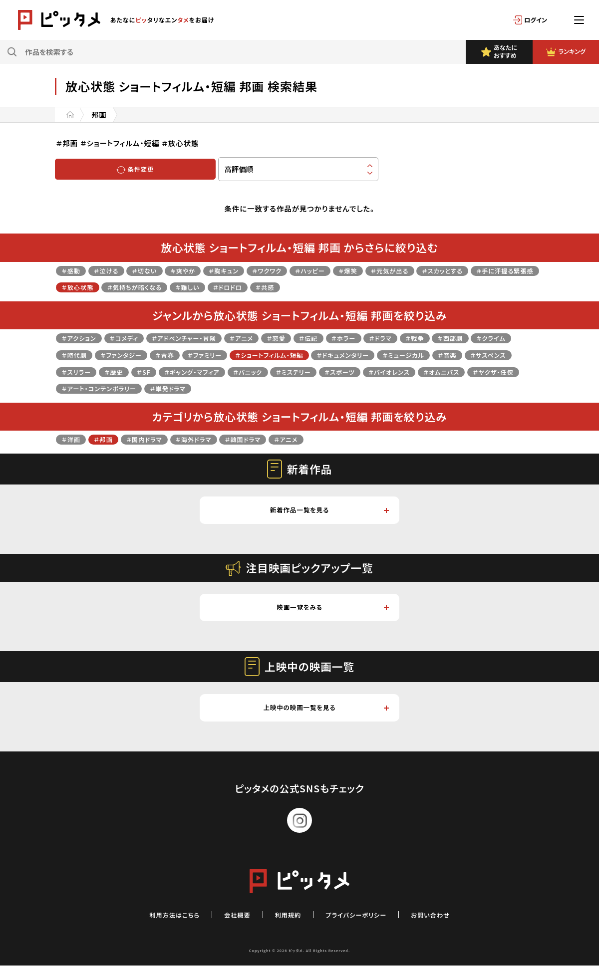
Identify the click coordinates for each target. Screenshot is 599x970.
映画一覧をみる (332, 610)
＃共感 (374, 286)
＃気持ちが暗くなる (227, 286)
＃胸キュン (245, 270)
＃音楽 (73, 371)
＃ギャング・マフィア (301, 371)
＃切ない (155, 270)
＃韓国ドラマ (267, 439)
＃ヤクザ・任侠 (204, 388)
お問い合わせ (444, 919)
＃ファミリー (272, 354)
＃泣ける (112, 270)
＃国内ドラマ (155, 439)
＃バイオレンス (86, 388)
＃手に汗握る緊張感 (95, 286)
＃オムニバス (146, 388)
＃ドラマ (423, 337)
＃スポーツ (469, 371)
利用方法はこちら (161, 919)
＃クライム (79, 354)
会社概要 (231, 919)
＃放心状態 (161, 286)
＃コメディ (133, 337)
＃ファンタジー (178, 354)
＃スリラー (171, 371)
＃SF (247, 371)
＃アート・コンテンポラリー (286, 388)
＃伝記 (342, 337)
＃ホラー (381, 337)
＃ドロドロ (332, 286)
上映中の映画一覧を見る (325, 712)
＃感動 (73, 270)
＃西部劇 (501, 337)
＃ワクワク (293, 270)
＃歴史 (214, 371)
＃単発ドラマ (364, 388)
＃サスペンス (119, 371)
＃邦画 (109, 439)
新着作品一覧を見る (328, 510)
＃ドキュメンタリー (430, 354)
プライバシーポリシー (361, 919)
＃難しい (287, 286)
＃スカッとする (492, 270)
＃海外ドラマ (211, 439)
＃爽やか (198, 270)
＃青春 (228, 354)
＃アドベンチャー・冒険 (201, 337)
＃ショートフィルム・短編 (346, 354)
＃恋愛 (306, 337)
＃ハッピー (342, 270)
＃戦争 (461, 337)
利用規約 (286, 919)
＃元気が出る (432, 270)
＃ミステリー (416, 371)
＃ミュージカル (499, 354)
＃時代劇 (125, 354)
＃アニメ (267, 337)
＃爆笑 (385, 270)
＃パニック (365, 371)
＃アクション (82, 337)
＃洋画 (73, 439)
